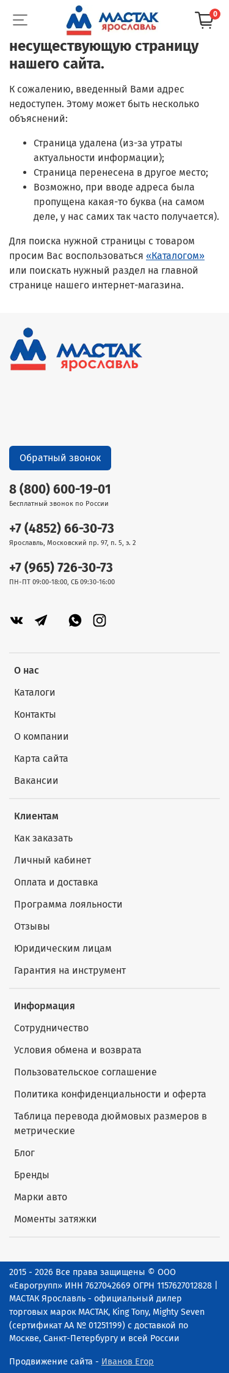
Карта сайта (41, 758)
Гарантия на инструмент (70, 970)
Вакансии (36, 780)
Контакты (35, 714)
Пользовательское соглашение (85, 1072)
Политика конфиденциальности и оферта (110, 1094)
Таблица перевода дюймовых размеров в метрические (110, 1123)
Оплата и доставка (56, 882)
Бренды (31, 1175)
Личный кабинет (52, 860)
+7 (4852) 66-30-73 (61, 528)
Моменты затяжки (55, 1219)
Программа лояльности (68, 904)
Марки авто (40, 1197)
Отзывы (32, 926)
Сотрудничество (51, 1028)
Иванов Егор (127, 1361)
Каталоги (35, 692)
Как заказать (43, 838)
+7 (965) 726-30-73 (61, 568)
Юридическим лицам (63, 948)
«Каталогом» (175, 255)
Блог (24, 1153)
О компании (41, 736)
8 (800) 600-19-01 (60, 489)
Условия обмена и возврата (78, 1050)
